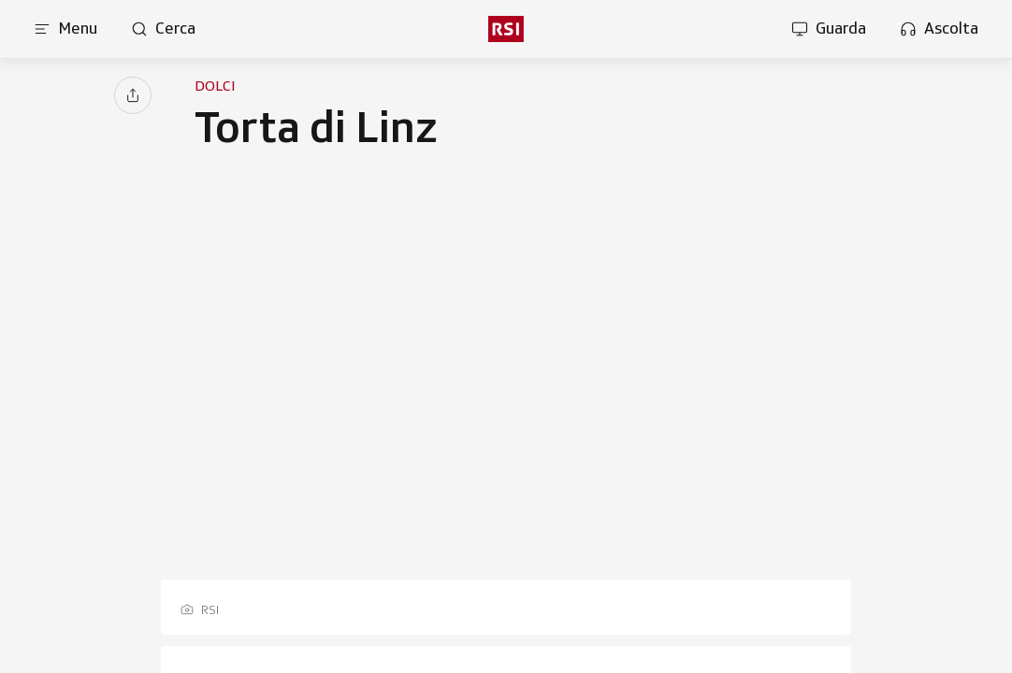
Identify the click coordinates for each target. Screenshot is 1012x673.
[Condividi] (133, 95)
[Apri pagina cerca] (163, 28)
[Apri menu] (65, 28)
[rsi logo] (506, 29)
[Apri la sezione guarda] (828, 28)
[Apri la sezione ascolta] (939, 28)
